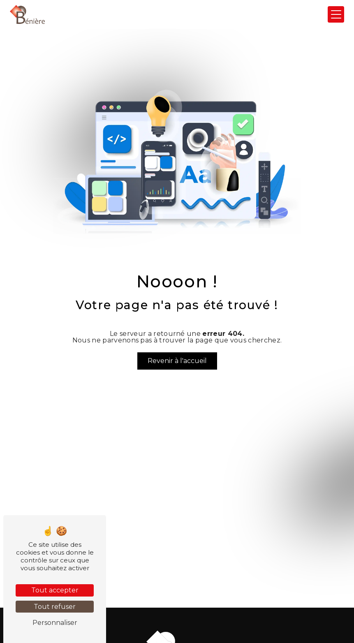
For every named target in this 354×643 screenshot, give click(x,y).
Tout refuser (55, 607)
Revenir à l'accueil (177, 361)
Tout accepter (55, 590)
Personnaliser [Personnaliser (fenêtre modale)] (54, 623)
